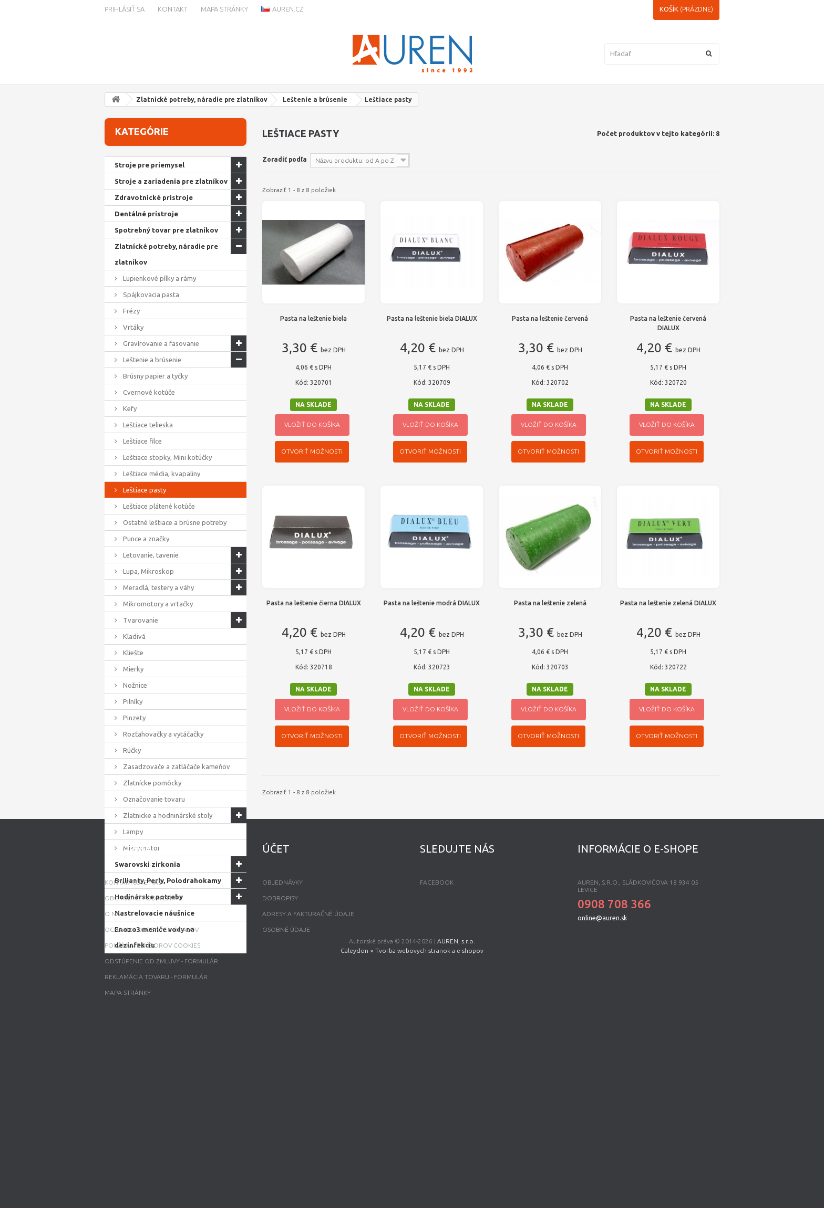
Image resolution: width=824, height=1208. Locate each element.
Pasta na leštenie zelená (550, 603)
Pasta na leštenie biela (313, 318)
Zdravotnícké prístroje (154, 197)
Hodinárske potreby (149, 896)
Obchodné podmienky (142, 1063)
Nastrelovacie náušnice (154, 913)
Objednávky (282, 1048)
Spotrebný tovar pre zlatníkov (166, 230)
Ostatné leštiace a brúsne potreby (173, 522)
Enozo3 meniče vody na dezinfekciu (154, 937)
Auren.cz (282, 9)
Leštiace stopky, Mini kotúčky (166, 457)
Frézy (130, 310)
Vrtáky (132, 327)
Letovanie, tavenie (150, 555)
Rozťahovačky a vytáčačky (162, 734)
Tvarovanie (139, 620)
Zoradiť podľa (284, 159)
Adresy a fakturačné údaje (308, 1079)
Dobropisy (280, 1063)
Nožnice (134, 685)
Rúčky (131, 750)
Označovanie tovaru (153, 799)
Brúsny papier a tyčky (154, 376)
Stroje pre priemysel (149, 165)
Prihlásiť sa (125, 9)
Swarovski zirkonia (147, 864)
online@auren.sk (602, 1083)
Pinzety (133, 717)
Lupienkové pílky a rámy (158, 278)
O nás (114, 1079)
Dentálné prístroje (146, 213)
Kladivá (133, 636)
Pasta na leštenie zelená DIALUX (668, 603)
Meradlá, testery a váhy (157, 587)
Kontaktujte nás (133, 1048)
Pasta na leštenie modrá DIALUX (432, 603)
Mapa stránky (224, 9)
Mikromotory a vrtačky (157, 603)
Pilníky (131, 701)
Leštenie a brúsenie (315, 99)
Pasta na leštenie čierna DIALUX (313, 603)
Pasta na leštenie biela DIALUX (432, 318)
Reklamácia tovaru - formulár (156, 1142)
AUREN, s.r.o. (456, 1178)
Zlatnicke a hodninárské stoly (166, 815)
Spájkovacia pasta (150, 294)
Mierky (132, 669)
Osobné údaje (286, 1095)
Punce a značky (145, 538)
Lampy (132, 831)
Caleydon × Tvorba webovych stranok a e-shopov (412, 1188)
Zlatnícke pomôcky (151, 782)
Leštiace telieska (147, 424)
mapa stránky (128, 1158)
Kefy (129, 408)
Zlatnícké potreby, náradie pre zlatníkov (201, 99)
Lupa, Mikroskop (147, 571)
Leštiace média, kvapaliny (160, 473)
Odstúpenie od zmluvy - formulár (161, 1126)
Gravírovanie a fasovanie (160, 343)
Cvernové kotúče (148, 392)
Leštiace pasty (143, 489)
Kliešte (132, 652)
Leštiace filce (141, 441)
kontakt (173, 9)
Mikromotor (140, 848)
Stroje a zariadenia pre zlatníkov (171, 181)
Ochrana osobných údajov (152, 1095)
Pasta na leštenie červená (550, 318)
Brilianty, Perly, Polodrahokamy (168, 880)
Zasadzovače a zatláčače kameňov (175, 766)
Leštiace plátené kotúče (158, 506)
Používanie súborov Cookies (152, 1111)
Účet (276, 1015)
